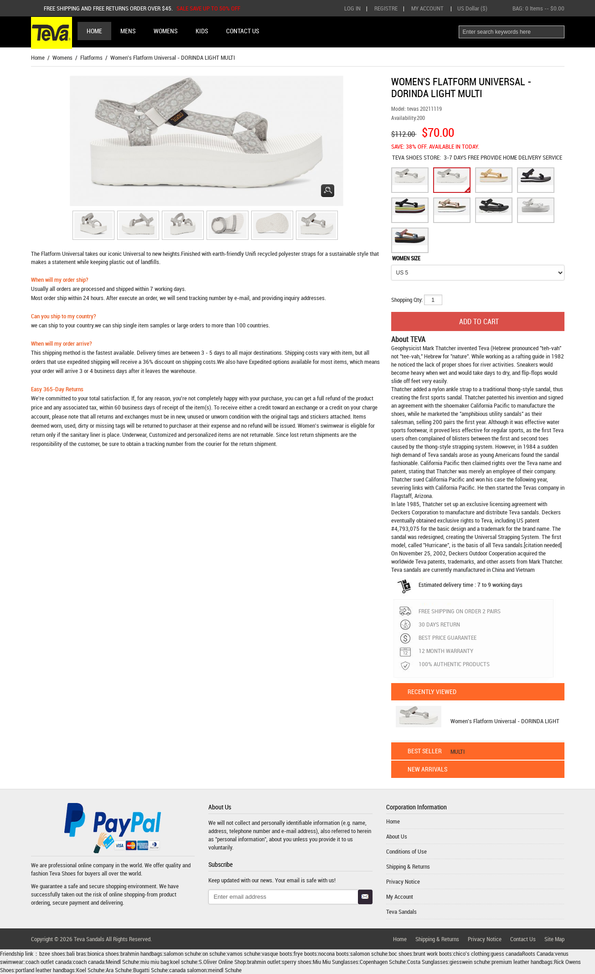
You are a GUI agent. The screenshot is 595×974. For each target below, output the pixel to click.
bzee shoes (52, 953)
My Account (427, 8)
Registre (386, 8)
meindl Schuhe (225, 970)
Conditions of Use (406, 851)
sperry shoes (296, 962)
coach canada (88, 962)
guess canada (506, 953)
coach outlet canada (49, 962)
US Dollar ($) (472, 8)
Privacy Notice (403, 881)
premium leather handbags (522, 962)
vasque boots (277, 953)
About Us (396, 836)
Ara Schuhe (119, 970)
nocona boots (333, 953)
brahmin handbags (141, 953)
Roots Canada (538, 953)
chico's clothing (471, 953)
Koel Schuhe (90, 970)
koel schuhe (183, 962)
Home (94, 30)
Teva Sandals (401, 911)
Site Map (554, 939)
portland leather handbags (45, 970)
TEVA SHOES (408, 157)
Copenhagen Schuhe (383, 962)
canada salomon (188, 970)
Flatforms (91, 57)
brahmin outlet (263, 962)
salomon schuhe (182, 953)
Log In (352, 8)
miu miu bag (154, 962)
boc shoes (400, 953)
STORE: (416, 157)
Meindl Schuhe (122, 962)
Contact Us (523, 939)
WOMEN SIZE (406, 258)
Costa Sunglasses (427, 962)
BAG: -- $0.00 (538, 8)
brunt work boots (433, 953)
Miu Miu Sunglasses (335, 962)
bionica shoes (103, 953)
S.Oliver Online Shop (222, 962)
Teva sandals (524, 512)
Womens (62, 57)
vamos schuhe (243, 953)
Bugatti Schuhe (150, 970)
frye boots (305, 953)
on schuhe (214, 953)
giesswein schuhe (470, 962)
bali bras (76, 953)
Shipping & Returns (408, 866)
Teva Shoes (62, 873)
